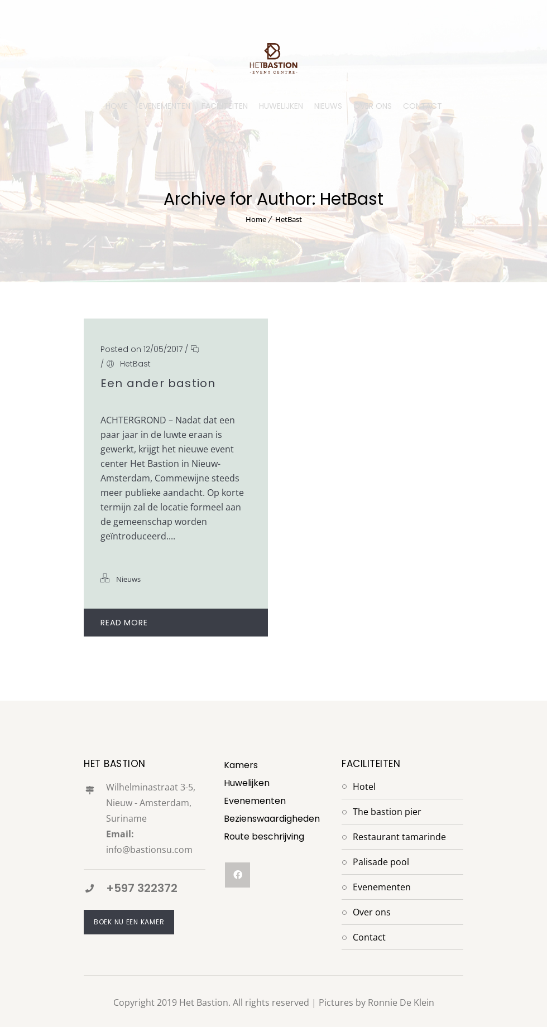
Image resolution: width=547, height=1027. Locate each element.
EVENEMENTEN (164, 106)
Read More (177, 622)
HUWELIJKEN (281, 106)
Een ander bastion (157, 383)
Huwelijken (247, 783)
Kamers (241, 765)
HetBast (288, 219)
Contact (369, 937)
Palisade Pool (381, 862)
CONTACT (422, 106)
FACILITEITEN (224, 106)
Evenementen (255, 800)
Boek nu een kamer (129, 922)
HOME (116, 106)
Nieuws (128, 579)
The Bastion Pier (387, 812)
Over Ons (372, 912)
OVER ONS (372, 106)
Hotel (364, 786)
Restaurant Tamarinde (399, 837)
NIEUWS (328, 106)
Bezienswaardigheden (272, 818)
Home (256, 219)
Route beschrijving (264, 836)
